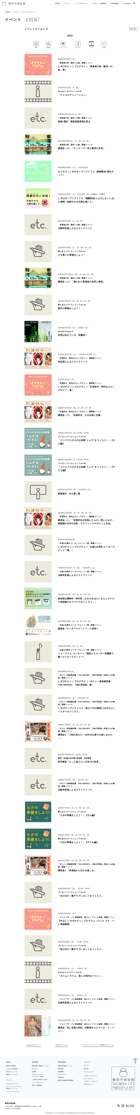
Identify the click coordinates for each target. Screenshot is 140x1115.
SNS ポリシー (88, 1084)
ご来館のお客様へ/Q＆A (39, 1079)
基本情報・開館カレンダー (40, 1066)
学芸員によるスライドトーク (87, 360)
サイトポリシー (89, 1078)
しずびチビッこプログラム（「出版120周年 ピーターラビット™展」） (87, 547)
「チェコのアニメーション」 (87, 93)
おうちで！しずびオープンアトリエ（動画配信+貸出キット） (86, 173)
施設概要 (61, 1071)
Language (126, 3)
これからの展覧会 (11, 1068)
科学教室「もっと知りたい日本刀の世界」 (87, 760)
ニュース (87, 1062)
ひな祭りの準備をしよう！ (87, 253)
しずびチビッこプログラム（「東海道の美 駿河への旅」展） (87, 66)
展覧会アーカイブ (11, 1074)
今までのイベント (61, 1045)
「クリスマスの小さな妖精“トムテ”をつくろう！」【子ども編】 (87, 467)
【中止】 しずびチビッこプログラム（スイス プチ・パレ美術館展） (87, 921)
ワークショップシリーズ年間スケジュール (98, 1045)
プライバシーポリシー (91, 1081)
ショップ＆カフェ (37, 1082)
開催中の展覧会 (11, 1066)
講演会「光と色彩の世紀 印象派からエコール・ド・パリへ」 (87, 1027)
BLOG (86, 1068)
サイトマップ (89, 1072)
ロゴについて (62, 1074)
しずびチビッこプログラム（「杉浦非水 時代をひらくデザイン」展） (87, 386)
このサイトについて (90, 1075)
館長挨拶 (61, 1068)
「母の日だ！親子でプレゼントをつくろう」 (87, 947)
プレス (86, 1065)
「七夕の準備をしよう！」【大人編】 (87, 813)
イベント (15, 12)
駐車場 (34, 1071)
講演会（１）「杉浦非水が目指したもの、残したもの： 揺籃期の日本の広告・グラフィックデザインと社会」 (87, 520)
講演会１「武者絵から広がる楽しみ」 (87, 867)
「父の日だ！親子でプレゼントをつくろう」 (87, 894)
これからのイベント (33, 1045)
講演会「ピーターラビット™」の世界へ (87, 627)
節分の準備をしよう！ (87, 306)
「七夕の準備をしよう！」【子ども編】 (87, 840)
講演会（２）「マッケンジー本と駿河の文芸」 (87, 146)
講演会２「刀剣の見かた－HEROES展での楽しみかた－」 (87, 733)
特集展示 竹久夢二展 (69, 493)
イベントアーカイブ (12, 1091)
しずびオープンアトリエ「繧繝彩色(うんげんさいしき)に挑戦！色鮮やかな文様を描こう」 (86, 200)
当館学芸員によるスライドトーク (87, 226)
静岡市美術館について (65, 1066)
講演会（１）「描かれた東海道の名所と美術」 (87, 280)
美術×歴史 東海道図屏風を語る (87, 120)
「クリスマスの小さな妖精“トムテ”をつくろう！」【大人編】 (87, 440)
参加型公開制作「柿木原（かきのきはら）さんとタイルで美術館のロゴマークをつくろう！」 (86, 600)
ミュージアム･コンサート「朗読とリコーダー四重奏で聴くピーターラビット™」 (87, 653)
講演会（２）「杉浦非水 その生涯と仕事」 (87, 413)
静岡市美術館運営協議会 (66, 1080)
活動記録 (61, 1077)
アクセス (35, 1068)
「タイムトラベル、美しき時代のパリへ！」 (87, 974)
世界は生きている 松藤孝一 (87, 333)
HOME (7, 12)
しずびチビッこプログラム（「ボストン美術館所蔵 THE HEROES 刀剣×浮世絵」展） (87, 680)
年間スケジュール (11, 1071)
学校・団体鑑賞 (37, 1085)
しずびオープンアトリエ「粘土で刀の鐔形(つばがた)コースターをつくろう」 (87, 706)
